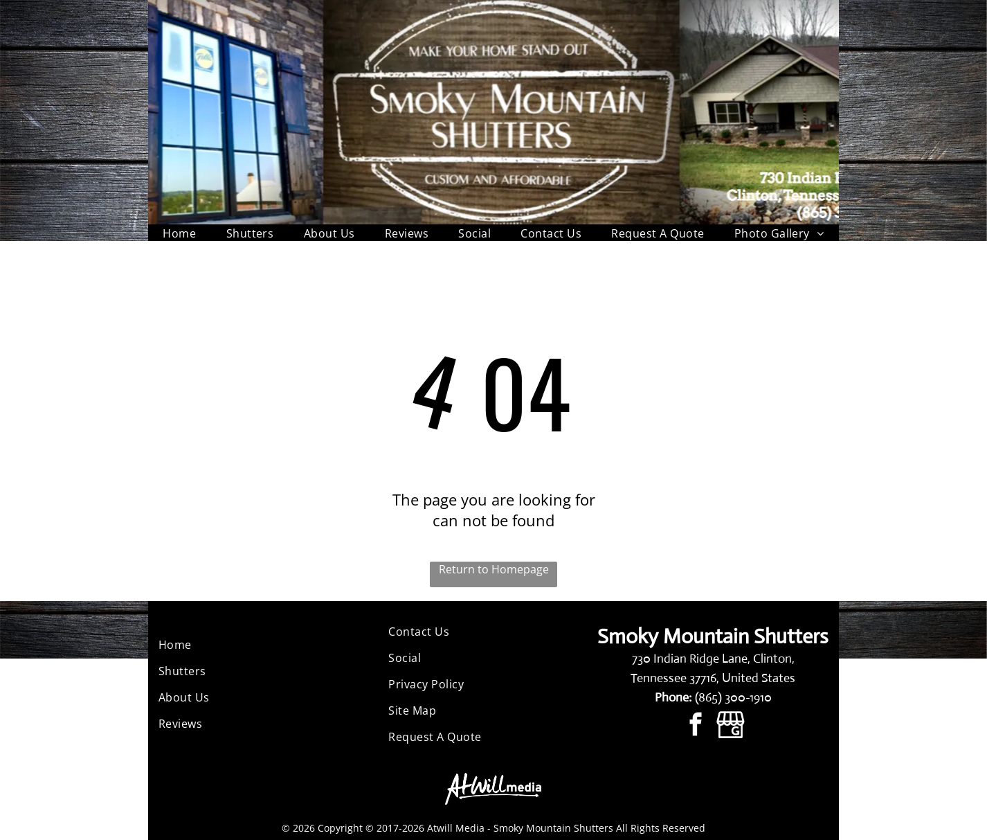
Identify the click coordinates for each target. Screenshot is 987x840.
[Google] (730, 726)
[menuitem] (179, 233)
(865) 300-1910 (733, 697)
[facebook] (695, 726)
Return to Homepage (494, 569)
